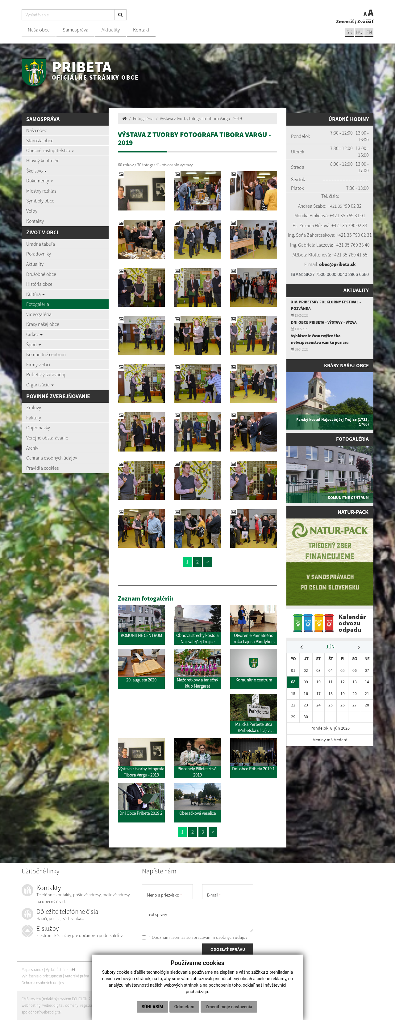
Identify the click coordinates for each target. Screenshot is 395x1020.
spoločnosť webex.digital (41, 1012)
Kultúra (35, 294)
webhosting (31, 1005)
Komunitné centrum (46, 354)
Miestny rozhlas (41, 191)
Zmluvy (33, 407)
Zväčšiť (365, 21)
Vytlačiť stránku (60, 969)
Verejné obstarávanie (47, 438)
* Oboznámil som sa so (194, 937)
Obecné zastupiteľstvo (50, 150)
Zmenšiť (345, 21)
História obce (39, 284)
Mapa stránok (32, 969)
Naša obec (38, 30)
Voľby (31, 211)
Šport (33, 344)
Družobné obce (41, 274)
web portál (101, 998)
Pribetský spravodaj (45, 374)
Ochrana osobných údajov (51, 458)
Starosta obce (39, 140)
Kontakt (141, 30)
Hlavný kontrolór (42, 160)
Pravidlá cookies (42, 468)
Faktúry (33, 417)
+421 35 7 (336, 206)
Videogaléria (39, 314)
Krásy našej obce (42, 324)
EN (369, 32)
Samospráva (75, 30)
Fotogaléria (37, 304)
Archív (32, 448)
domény (72, 1005)
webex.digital (52, 1005)
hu (359, 32)
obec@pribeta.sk (337, 264)
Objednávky (38, 427)
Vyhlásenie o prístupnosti (42, 976)
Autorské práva (77, 976)
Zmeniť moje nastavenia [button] (229, 1006)
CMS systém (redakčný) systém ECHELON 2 (56, 998)
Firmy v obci (38, 364)
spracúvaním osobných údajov (219, 937)
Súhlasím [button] (152, 1006)
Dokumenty (39, 180)
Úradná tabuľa (40, 244)
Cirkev (34, 334)
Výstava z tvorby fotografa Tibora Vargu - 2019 (201, 118)
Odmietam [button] (184, 1006)
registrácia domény (96, 1005)
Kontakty (35, 221)
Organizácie (40, 384)
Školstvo (36, 171)
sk (348, 32)
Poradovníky (38, 254)
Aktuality (111, 30)
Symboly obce (40, 201)
